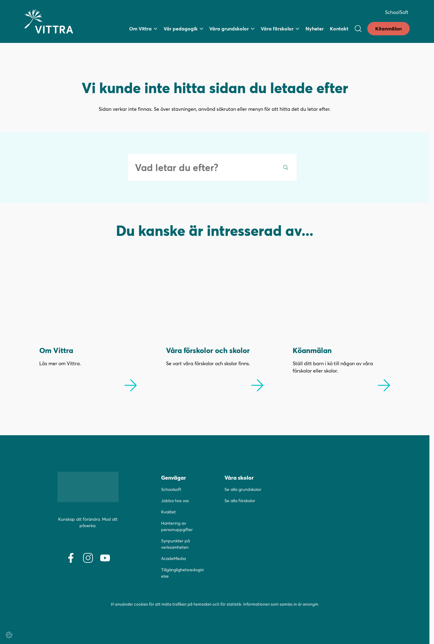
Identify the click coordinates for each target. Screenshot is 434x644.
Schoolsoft (171, 489)
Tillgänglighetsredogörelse (182, 573)
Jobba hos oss (175, 500)
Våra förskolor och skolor (208, 350)
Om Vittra (56, 350)
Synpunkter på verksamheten (175, 544)
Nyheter (314, 28)
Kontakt (339, 28)
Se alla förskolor (239, 500)
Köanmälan (388, 28)
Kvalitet (168, 512)
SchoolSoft (396, 12)
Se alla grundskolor (242, 489)
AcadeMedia (173, 558)
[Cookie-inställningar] (9, 635)
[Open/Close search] (358, 28)
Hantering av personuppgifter (177, 526)
